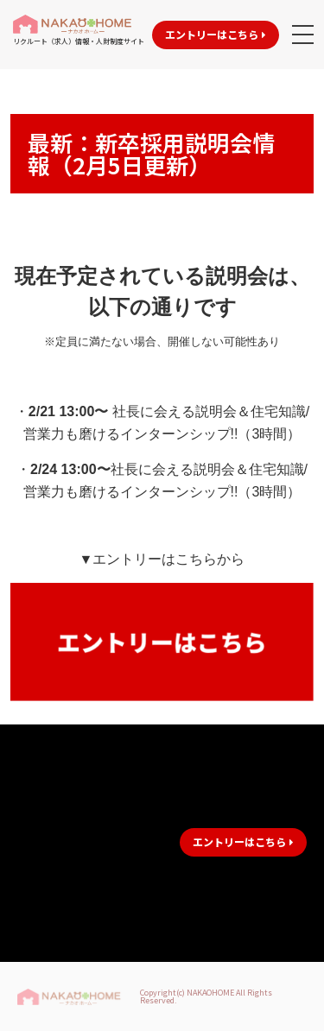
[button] (215, 35)
